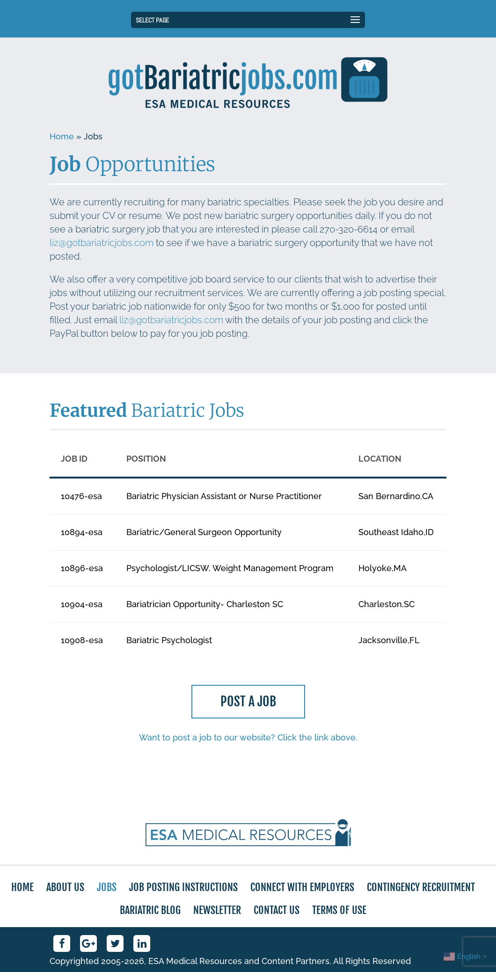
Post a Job (248, 703)
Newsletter (217, 910)
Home (62, 136)
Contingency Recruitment (421, 887)
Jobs (107, 887)
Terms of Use (339, 910)
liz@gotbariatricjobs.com (101, 242)
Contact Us (276, 910)
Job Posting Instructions (183, 887)
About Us (65, 887)
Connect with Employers (302, 887)
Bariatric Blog (150, 910)
